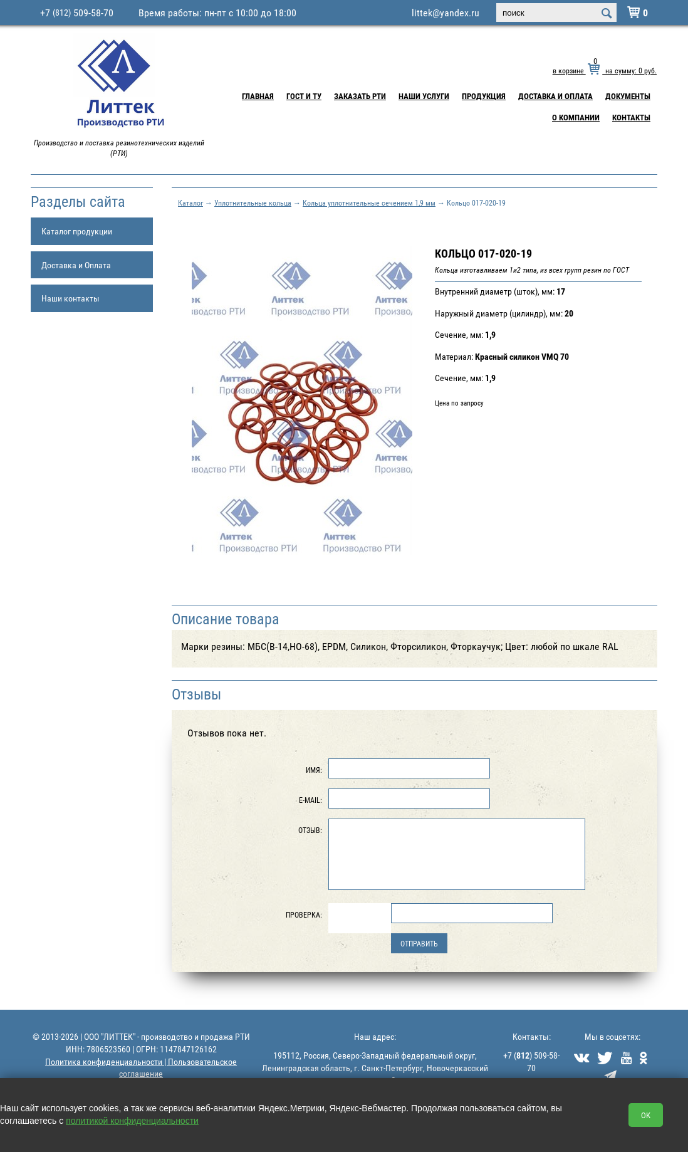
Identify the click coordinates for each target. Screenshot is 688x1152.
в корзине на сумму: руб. (605, 70)
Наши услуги (424, 96)
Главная (258, 96)
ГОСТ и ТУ (303, 96)
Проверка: (304, 914)
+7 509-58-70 (76, 12)
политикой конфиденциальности (132, 1121)
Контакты (631, 117)
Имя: (314, 770)
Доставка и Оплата (555, 96)
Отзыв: (310, 830)
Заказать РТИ (360, 96)
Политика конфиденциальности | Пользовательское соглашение (141, 1067)
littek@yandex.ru (445, 12)
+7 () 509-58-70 (531, 1061)
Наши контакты (70, 298)
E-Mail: (310, 800)
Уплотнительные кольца (252, 202)
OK (645, 1115)
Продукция (484, 96)
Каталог (190, 202)
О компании (576, 117)
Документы (627, 96)
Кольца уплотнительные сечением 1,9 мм (369, 202)
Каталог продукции (76, 231)
